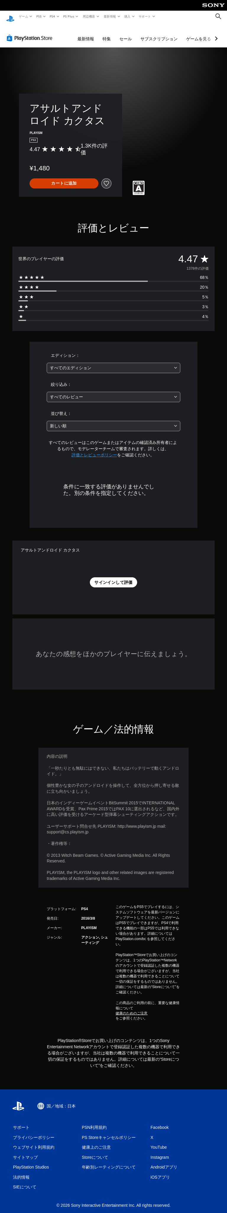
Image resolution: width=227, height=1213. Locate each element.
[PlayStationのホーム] (10, 17)
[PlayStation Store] (31, 32)
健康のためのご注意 (131, 1008)
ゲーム (23, 16)
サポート (145, 16)
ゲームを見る (198, 33)
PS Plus (68, 16)
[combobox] (113, 362)
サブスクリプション (159, 33)
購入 (127, 16)
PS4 (53, 16)
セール (125, 33)
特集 (107, 33)
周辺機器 (89, 16)
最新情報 (109, 16)
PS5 (39, 16)
